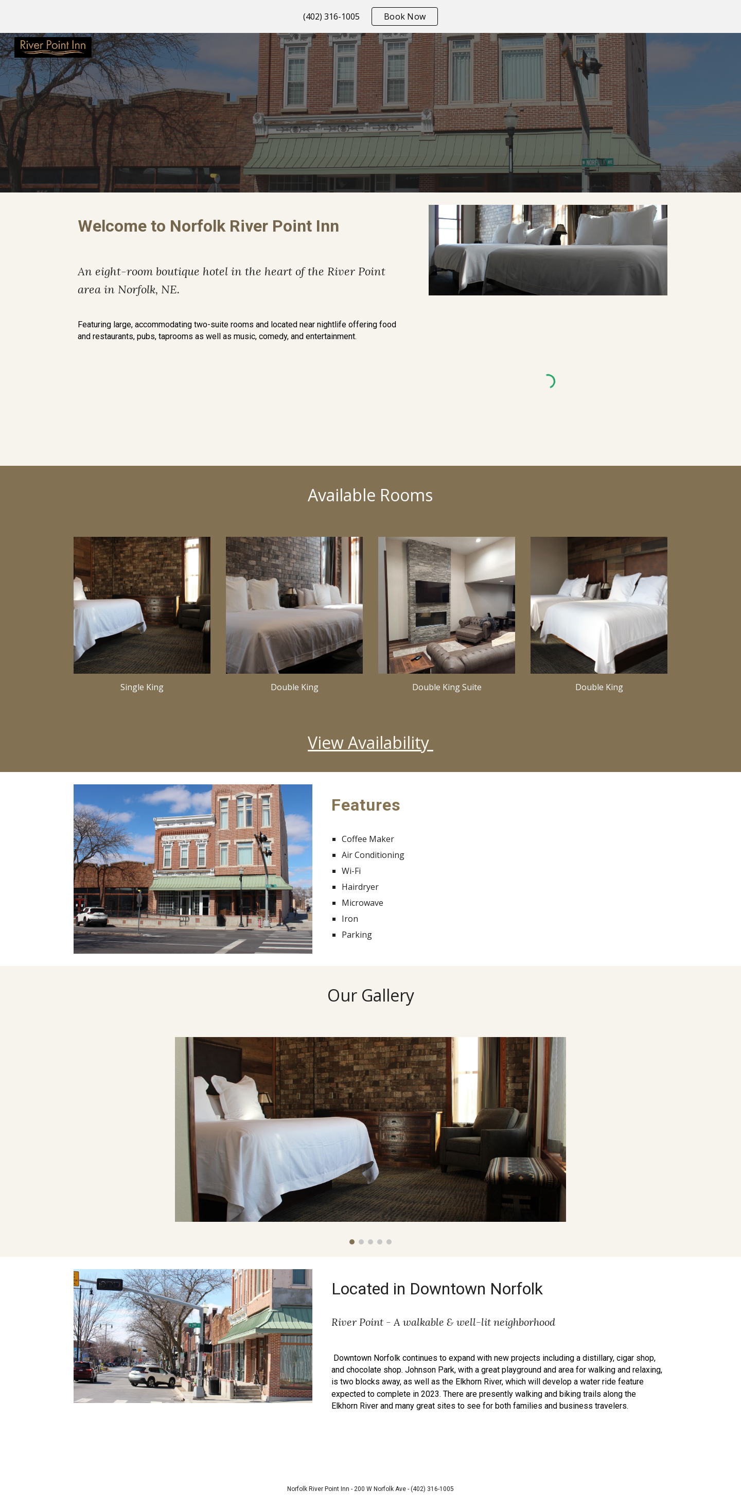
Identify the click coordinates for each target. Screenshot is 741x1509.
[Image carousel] (370, 1140)
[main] (244, 225)
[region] (370, 16)
